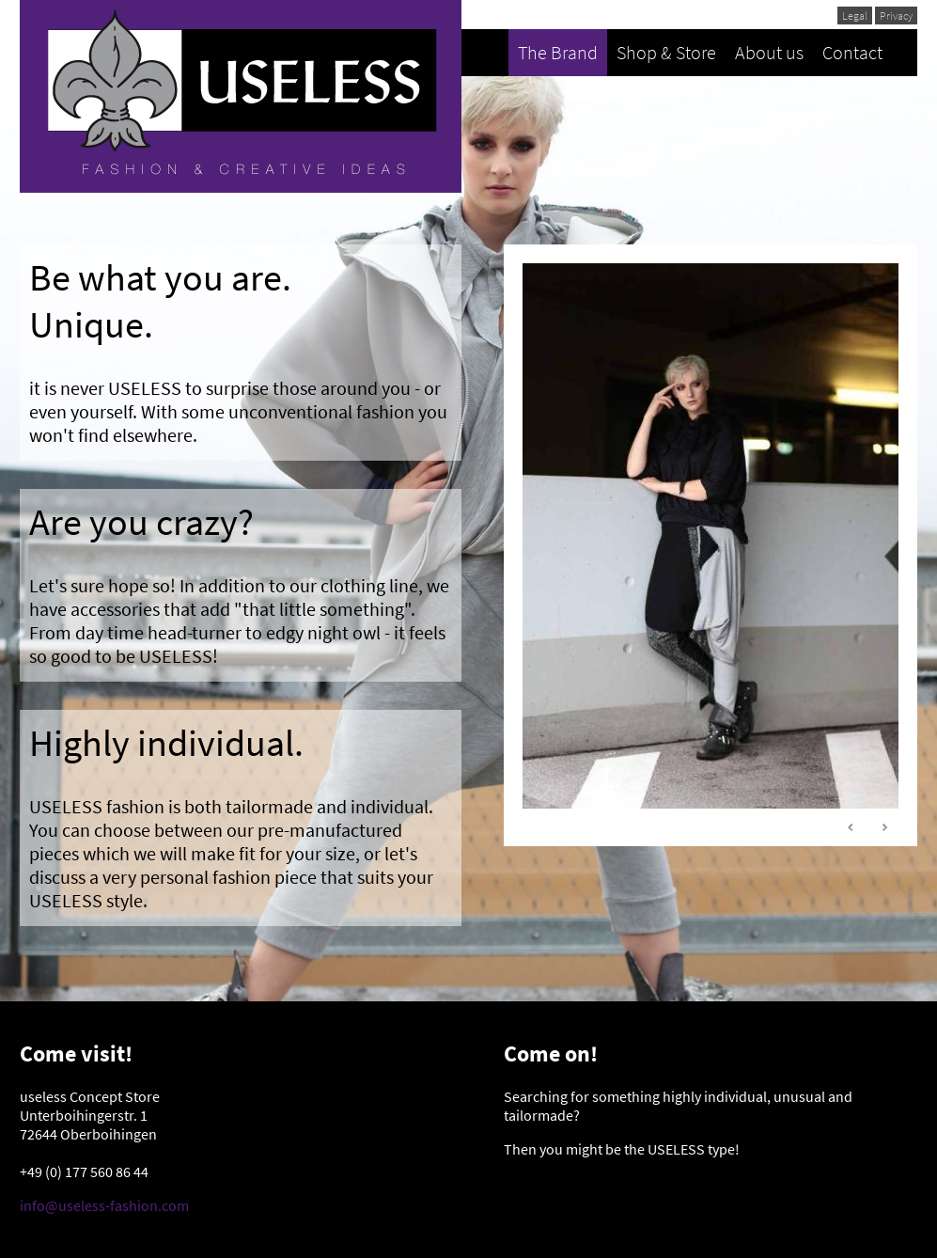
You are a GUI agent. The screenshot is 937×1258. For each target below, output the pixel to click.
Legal (854, 15)
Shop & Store (666, 52)
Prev (851, 827)
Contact (852, 52)
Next (884, 827)
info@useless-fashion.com (104, 1205)
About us (769, 52)
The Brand (558, 52)
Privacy (896, 15)
